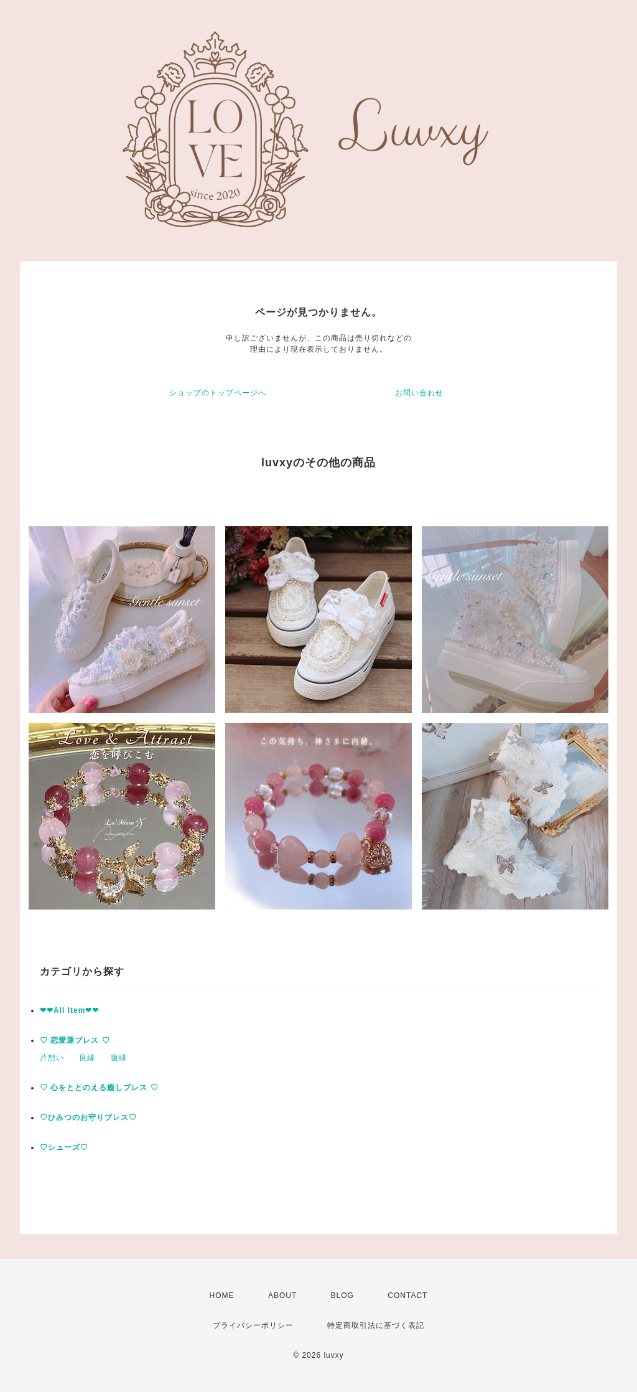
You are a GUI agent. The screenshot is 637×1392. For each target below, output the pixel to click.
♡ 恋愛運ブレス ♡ (75, 1040)
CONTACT (407, 1295)
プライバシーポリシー (253, 1325)
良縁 (87, 1057)
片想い (52, 1057)
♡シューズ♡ (64, 1147)
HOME (222, 1295)
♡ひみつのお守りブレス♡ (88, 1117)
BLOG (342, 1295)
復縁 (119, 1057)
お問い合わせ (419, 392)
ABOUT (282, 1295)
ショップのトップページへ (217, 392)
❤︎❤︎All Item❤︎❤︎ (69, 1010)
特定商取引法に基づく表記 (375, 1325)
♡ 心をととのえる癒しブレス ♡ (99, 1087)
